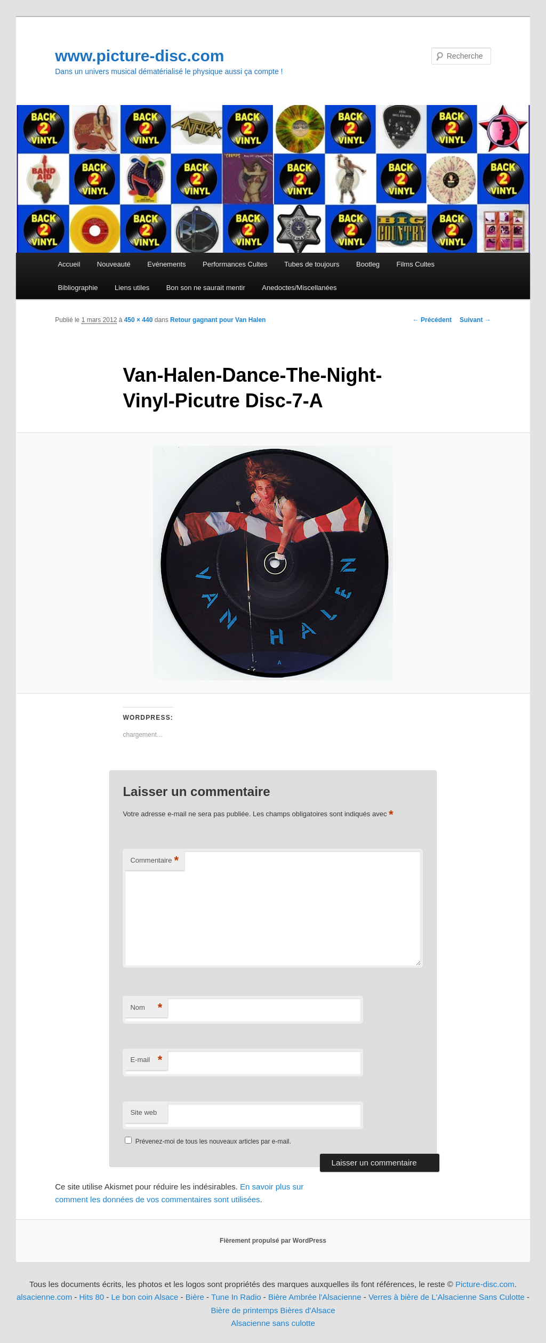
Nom (146, 1008)
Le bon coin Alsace (145, 1296)
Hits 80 (91, 1296)
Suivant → (475, 320)
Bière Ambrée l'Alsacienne (315, 1296)
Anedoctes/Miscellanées (299, 288)
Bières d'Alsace (307, 1310)
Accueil (69, 264)
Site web (143, 1112)
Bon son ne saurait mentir (205, 288)
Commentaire (154, 860)
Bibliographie (78, 288)
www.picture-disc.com (139, 56)
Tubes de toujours (312, 264)
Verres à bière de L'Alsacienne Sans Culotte (446, 1296)
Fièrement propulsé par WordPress (273, 1240)
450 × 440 (138, 320)
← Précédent (432, 320)
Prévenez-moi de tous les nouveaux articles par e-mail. (213, 1141)
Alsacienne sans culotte (273, 1323)
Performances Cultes (235, 264)
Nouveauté (114, 264)
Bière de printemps (244, 1310)
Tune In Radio (237, 1296)
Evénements (166, 264)
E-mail (146, 1060)
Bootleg (368, 264)
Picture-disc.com (485, 1284)
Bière (195, 1296)
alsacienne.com (44, 1296)
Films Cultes (416, 264)
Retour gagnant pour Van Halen (218, 320)
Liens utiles (132, 288)
